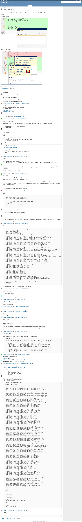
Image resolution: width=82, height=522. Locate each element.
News (24, 5)
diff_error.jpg (6, 110)
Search (59, 2)
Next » (14, 518)
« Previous (3, 518)
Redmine (38, 521)
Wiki (27, 5)
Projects (4, 0)
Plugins (5, 7)
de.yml (11, 310)
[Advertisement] (69, 25)
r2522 (17, 324)
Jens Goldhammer (19, 164)
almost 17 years (11, 11)
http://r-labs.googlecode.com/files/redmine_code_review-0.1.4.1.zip (14, 367)
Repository (35, 5)
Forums (30, 5)
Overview (2, 5)
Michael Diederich (19, 295)
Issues (20, 5)
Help (6, 0)
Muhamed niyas (18, 103)
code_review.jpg (7, 111)
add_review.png (5, 88)
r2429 (13, 324)
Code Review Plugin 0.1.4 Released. (9, 143)
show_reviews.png (11, 90)
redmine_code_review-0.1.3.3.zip (19, 116)
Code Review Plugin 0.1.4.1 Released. (9, 363)
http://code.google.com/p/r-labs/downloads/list (11, 147)
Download (7, 5)
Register (80, 0)
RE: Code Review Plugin (7, 94)
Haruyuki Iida (6, 11)
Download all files (61, 88)
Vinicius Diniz (18, 190)
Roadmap (16, 5)
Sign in (77, 0)
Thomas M (17, 118)
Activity (12, 5)
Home (1, 0)
